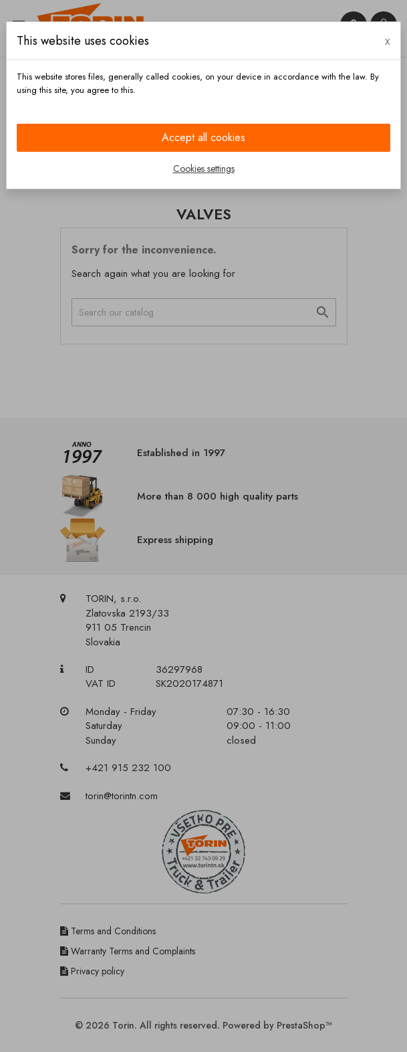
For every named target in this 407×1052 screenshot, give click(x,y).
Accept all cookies (203, 137)
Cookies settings (204, 168)
